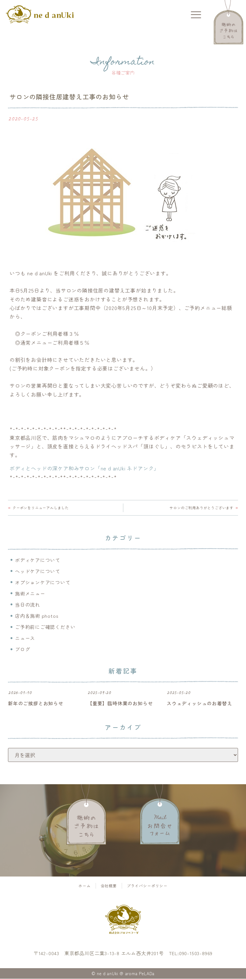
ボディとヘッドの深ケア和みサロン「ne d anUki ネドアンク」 (84, 468)
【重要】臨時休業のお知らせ (120, 703)
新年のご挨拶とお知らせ (35, 703)
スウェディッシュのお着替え (199, 703)
